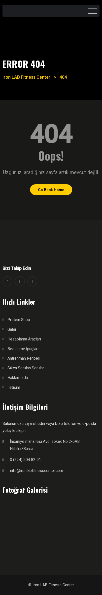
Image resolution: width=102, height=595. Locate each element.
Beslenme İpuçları (22, 348)
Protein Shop (18, 319)
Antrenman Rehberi (23, 358)
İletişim (13, 387)
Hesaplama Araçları (24, 339)
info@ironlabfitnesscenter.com (36, 470)
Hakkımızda (17, 377)
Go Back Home (51, 190)
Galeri (12, 329)
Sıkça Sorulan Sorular (25, 368)
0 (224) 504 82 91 (25, 459)
